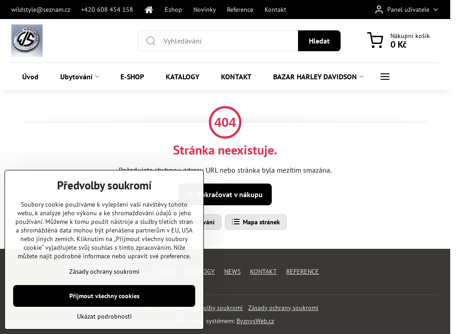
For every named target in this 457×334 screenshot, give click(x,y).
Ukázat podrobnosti (104, 317)
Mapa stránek (255, 222)
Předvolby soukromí (215, 308)
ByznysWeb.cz (255, 321)
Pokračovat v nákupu (224, 194)
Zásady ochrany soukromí (283, 308)
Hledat (319, 40)
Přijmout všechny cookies (104, 297)
